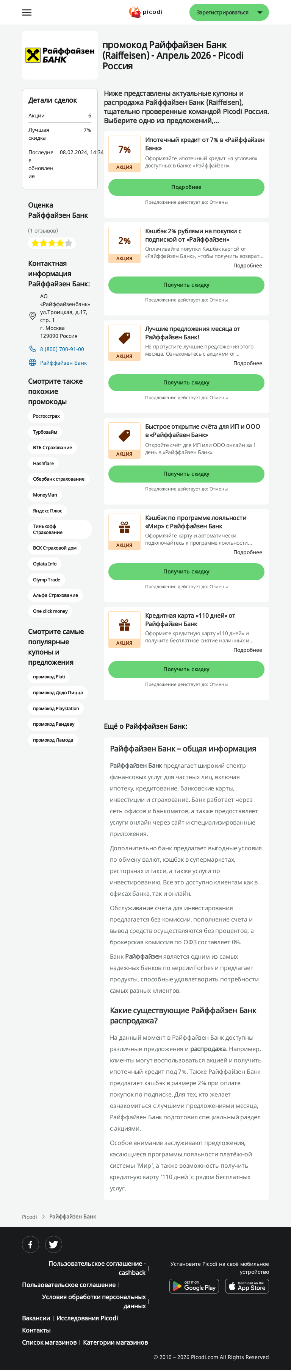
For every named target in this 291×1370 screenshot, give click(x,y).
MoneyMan (45, 495)
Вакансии (36, 1318)
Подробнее (186, 187)
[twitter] (53, 1244)
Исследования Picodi (87, 1318)
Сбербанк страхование (59, 479)
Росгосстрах (46, 416)
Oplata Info (44, 564)
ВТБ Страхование (52, 447)
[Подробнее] (247, 265)
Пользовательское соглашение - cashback (97, 1268)
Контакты (36, 1330)
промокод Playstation (56, 708)
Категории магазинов (115, 1342)
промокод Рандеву (53, 724)
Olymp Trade (46, 579)
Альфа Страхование (55, 595)
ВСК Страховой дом (55, 548)
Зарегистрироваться (223, 12)
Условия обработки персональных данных (94, 1301)
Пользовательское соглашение (69, 1285)
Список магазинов (49, 1342)
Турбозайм (45, 432)
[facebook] (30, 1244)
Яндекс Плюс (47, 511)
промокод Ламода (53, 740)
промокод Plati (49, 676)
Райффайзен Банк (63, 362)
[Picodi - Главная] (145, 12)
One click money (50, 611)
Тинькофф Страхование (48, 529)
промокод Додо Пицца (58, 692)
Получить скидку (186, 284)
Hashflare (43, 463)
